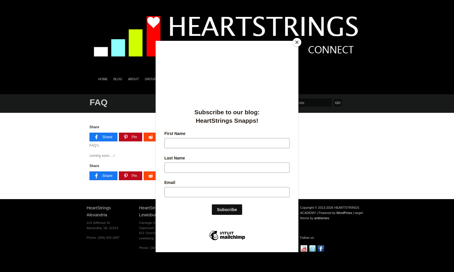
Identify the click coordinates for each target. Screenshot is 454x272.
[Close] (297, 42)
